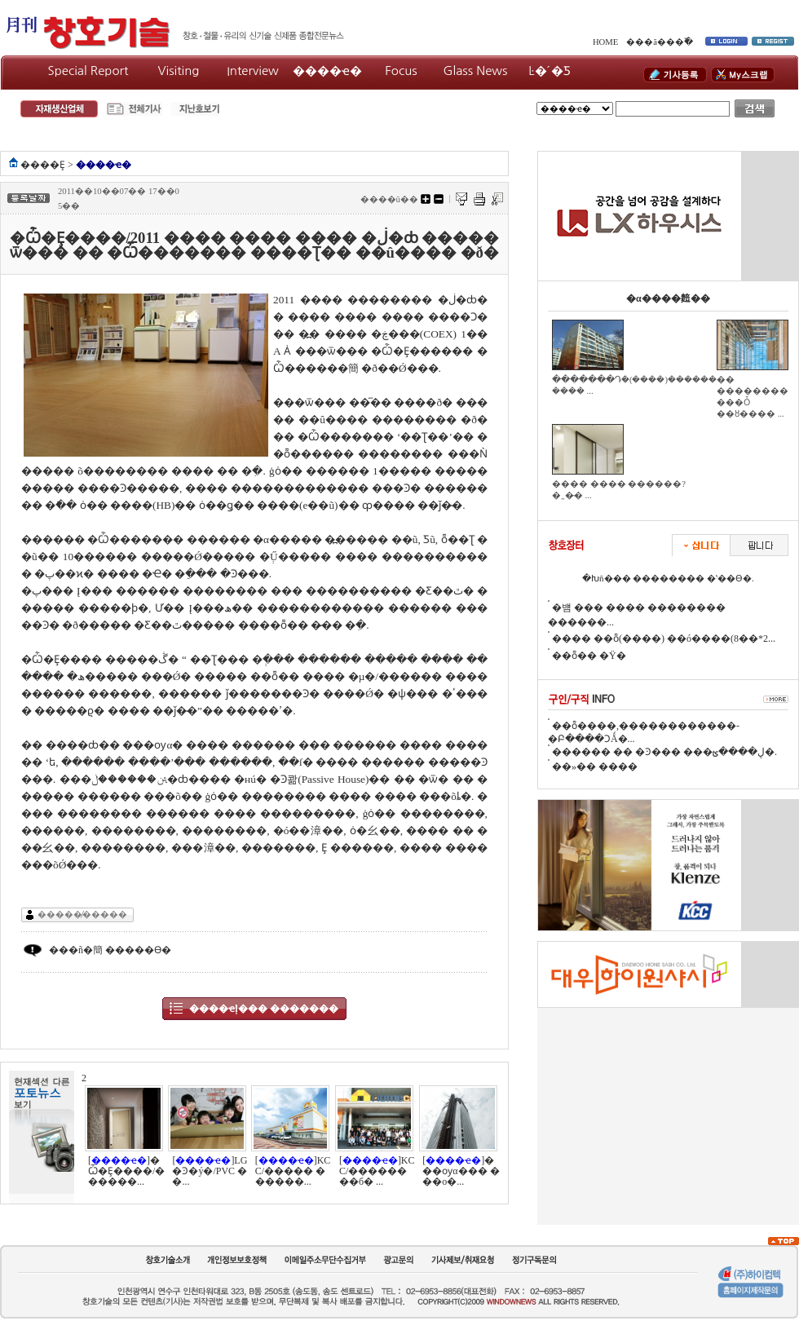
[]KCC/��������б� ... (377, 1171)
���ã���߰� (659, 42)
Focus (401, 70)
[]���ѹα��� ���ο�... (460, 1171)
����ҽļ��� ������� (263, 1008)
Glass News (476, 70)
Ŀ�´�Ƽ (549, 70)
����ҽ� (327, 70)
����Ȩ (42, 164)
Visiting (179, 70)
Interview (253, 70)
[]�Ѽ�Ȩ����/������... (126, 1171)
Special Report (88, 70)
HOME (605, 42)
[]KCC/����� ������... (293, 1171)
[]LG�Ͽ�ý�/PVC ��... (209, 1171)
